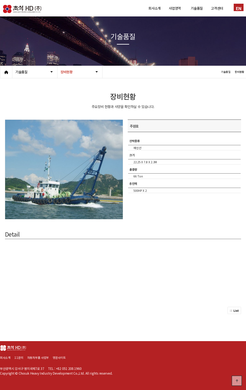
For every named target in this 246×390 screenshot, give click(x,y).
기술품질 (197, 8)
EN (238, 8)
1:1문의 (19, 357)
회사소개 (154, 8)
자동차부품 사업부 (40, 357)
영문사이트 (59, 357)
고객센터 (217, 8)
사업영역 (175, 8)
